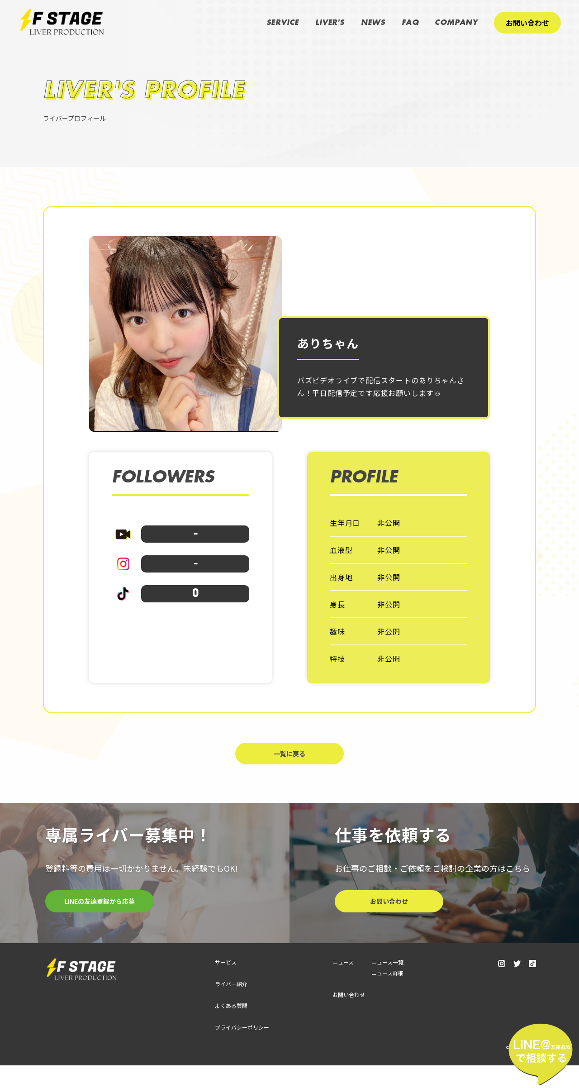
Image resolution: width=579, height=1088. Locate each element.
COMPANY (456, 22)
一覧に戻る (289, 775)
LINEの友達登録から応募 (99, 924)
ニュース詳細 (387, 995)
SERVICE (282, 22)
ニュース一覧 (387, 984)
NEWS (373, 22)
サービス (226, 984)
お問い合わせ (527, 22)
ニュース (343, 984)
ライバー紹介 (231, 1006)
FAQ (410, 22)
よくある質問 (231, 1028)
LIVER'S (330, 22)
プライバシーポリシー (242, 1050)
